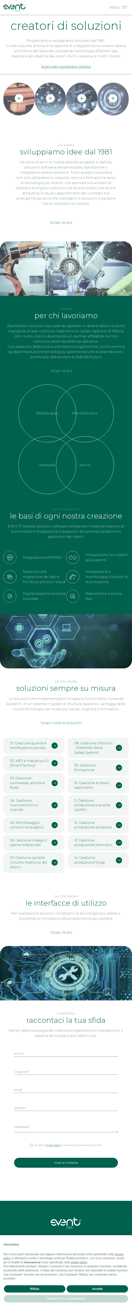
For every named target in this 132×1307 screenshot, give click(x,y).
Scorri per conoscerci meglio (66, 67)
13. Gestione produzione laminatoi (98, 842)
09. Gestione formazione (98, 767)
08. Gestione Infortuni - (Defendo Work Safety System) (98, 748)
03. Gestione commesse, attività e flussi (34, 782)
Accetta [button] (97, 1288)
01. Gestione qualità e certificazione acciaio (34, 745)
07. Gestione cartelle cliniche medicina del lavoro (34, 862)
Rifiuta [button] (34, 1288)
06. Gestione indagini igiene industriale (34, 842)
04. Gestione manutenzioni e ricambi (34, 805)
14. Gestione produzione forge (98, 860)
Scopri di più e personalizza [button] (66, 1298)
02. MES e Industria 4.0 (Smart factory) (34, 763)
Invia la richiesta (66, 1163)
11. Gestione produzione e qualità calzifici (98, 805)
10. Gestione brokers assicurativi (98, 785)
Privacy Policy (53, 1145)
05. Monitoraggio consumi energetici (34, 825)
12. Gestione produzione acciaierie (98, 825)
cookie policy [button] (79, 1262)
